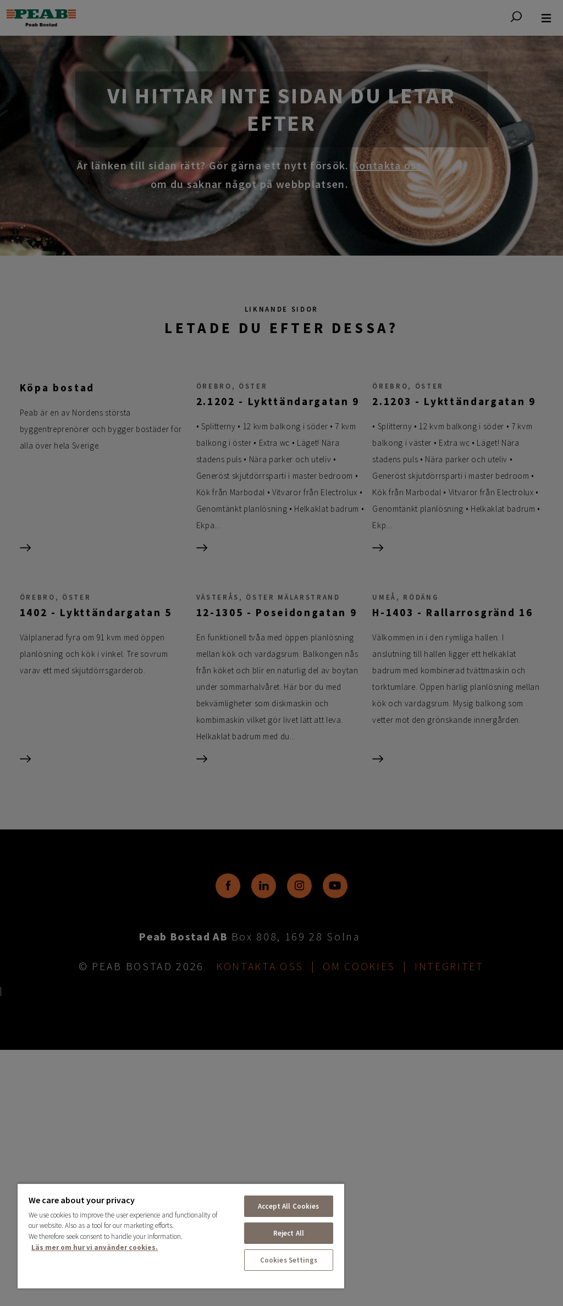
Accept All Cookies (288, 1206)
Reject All (288, 1233)
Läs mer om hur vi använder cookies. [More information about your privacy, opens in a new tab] (94, 1247)
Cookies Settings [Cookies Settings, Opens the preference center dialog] (288, 1260)
